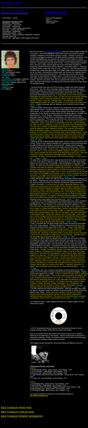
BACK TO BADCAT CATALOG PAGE (17, 412)
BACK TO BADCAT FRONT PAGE (16, 408)
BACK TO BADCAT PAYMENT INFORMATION (22, 416)
